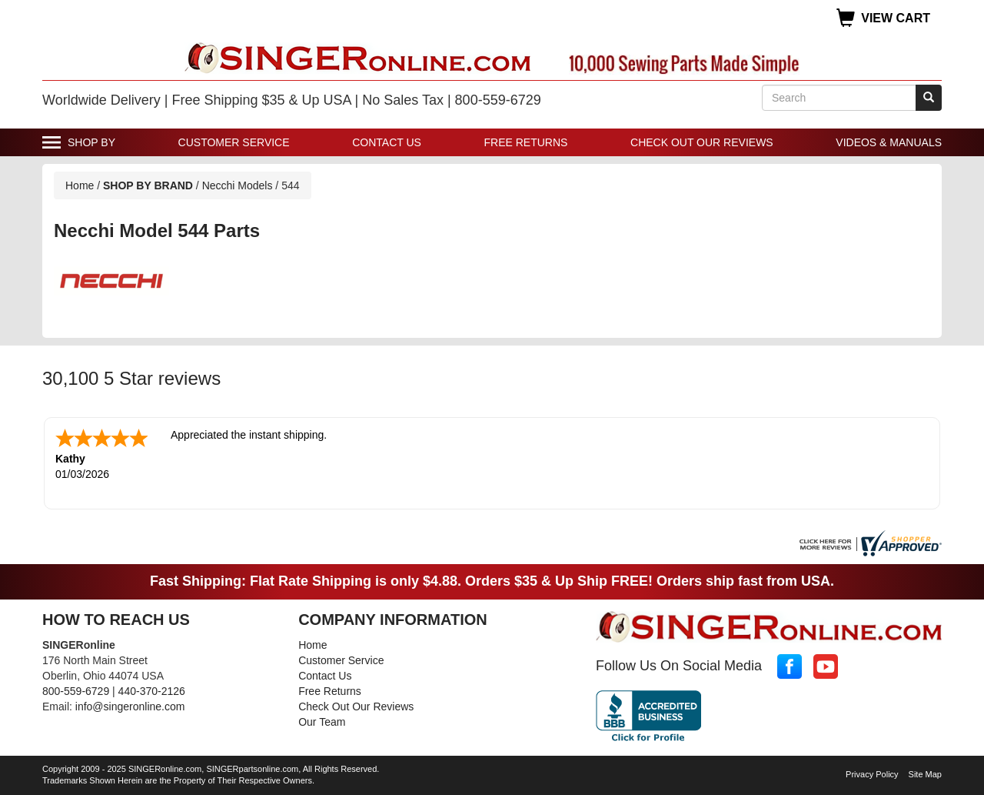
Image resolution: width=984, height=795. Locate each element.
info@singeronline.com (130, 706)
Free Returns (526, 142)
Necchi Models (239, 185)
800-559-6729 (75, 691)
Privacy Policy (872, 774)
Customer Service (234, 142)
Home (79, 185)
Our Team (321, 722)
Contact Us (386, 142)
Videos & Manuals (889, 142)
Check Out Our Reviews (701, 142)
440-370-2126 (151, 691)
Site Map (925, 774)
